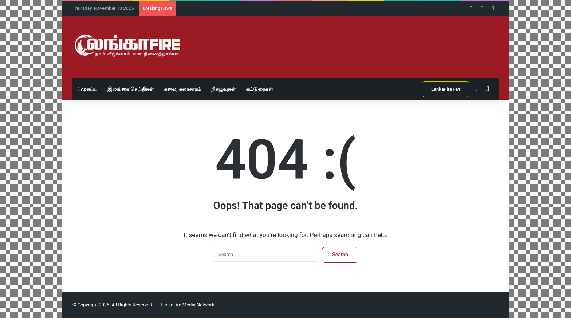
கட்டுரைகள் (259, 89)
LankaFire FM (445, 89)
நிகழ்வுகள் (223, 89)
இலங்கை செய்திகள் (130, 89)
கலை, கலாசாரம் (182, 89)
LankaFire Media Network (187, 304)
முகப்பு (87, 89)
